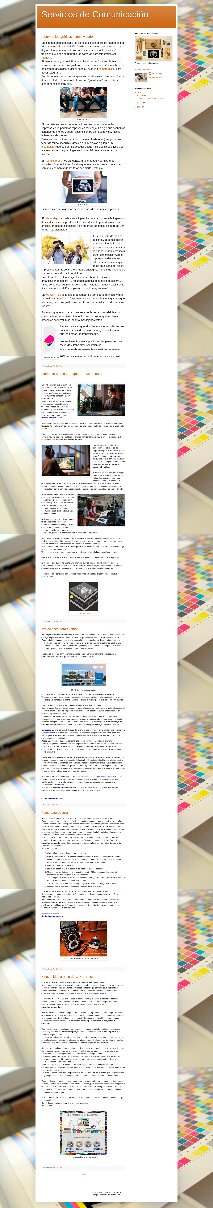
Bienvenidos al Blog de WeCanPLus (67, 977)
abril (141, 103)
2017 (139, 107)
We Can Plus (53, 294)
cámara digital (107, 68)
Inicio (84, 1175)
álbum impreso (53, 160)
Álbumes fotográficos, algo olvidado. (67, 37)
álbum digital (52, 218)
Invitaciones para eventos (59, 629)
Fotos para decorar (55, 812)
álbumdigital (48, 146)
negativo (47, 57)
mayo (141, 95)
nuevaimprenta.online (83, 613)
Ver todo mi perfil (155, 77)
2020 (139, 92)
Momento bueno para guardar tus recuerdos (73, 374)
